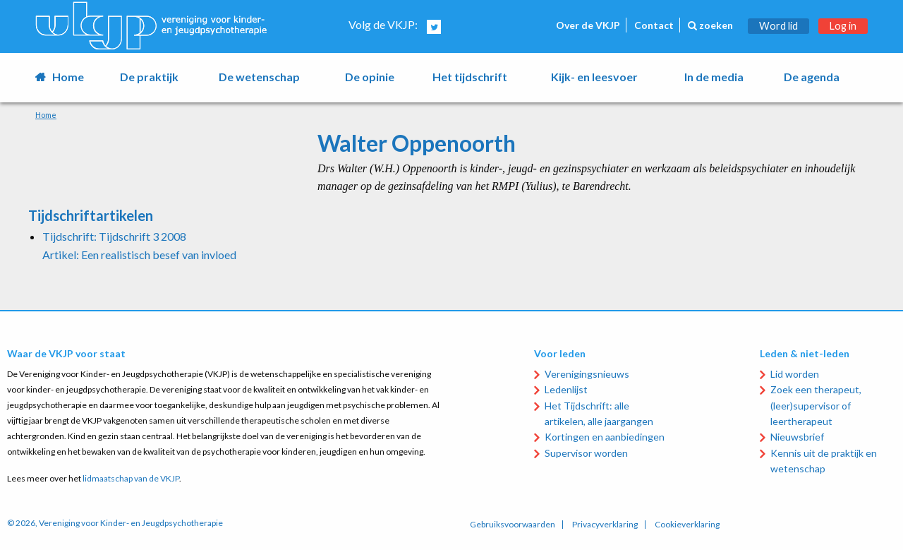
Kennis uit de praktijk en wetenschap (823, 460)
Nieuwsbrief (797, 437)
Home (68, 76)
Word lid (778, 26)
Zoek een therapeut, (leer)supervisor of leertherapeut (815, 405)
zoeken (710, 25)
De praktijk (149, 76)
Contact (654, 25)
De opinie (369, 76)
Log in (843, 26)
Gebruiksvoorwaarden (512, 524)
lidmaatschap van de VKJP (131, 478)
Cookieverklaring (687, 524)
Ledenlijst (566, 389)
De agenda (812, 76)
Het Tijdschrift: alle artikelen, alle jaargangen (599, 413)
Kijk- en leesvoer (594, 76)
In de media (714, 76)
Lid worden (794, 374)
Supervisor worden (586, 453)
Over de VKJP (588, 25)
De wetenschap (259, 76)
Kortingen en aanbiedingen (605, 437)
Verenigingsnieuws (587, 374)
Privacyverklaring (605, 524)
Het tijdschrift (469, 76)
